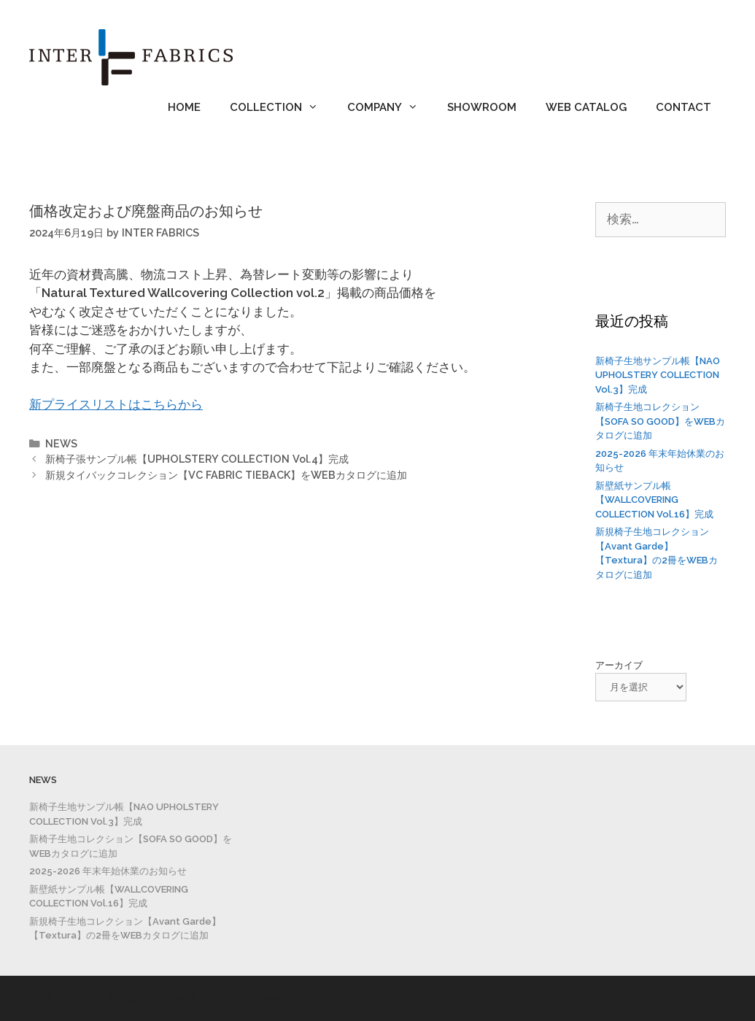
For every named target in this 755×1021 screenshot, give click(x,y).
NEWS (61, 443)
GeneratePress (241, 998)
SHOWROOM (481, 107)
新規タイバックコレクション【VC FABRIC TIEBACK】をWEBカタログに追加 (226, 475)
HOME (184, 107)
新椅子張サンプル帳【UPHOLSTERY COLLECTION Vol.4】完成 (197, 458)
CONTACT (683, 107)
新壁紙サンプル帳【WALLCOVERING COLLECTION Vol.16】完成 (654, 500)
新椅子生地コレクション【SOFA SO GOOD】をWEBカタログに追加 (660, 421)
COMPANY (390, 107)
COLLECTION (281, 107)
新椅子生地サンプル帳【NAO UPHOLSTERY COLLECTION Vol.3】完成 (657, 375)
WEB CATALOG (586, 107)
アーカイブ (619, 665)
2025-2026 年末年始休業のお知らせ (108, 871)
